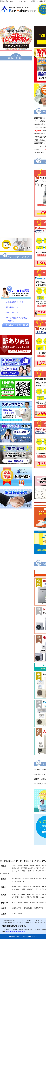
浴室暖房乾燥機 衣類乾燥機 (16, 165)
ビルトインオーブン (16, 198)
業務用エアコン (16, 232)
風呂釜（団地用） (16, 123)
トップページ (11, 20)
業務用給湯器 (16, 131)
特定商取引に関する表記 (16, 272)
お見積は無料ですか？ (14, 302)
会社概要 (33, 20)
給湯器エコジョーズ (16, 81)
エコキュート (16, 64)
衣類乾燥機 (16, 157)
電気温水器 (16, 106)
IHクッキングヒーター (16, 190)
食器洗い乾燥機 (16, 215)
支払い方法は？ (12, 313)
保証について (16, 263)
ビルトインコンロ (16, 182)
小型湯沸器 (16, 115)
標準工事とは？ (12, 307)
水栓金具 (16, 173)
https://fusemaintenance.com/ (15, 932)
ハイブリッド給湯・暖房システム (16, 90)
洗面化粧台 (16, 148)
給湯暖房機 (16, 98)
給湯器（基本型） (16, 73)
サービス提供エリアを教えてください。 (17, 319)
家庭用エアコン (16, 224)
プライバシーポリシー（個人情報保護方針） (16, 280)
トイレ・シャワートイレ (16, 140)
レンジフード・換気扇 (16, 207)
